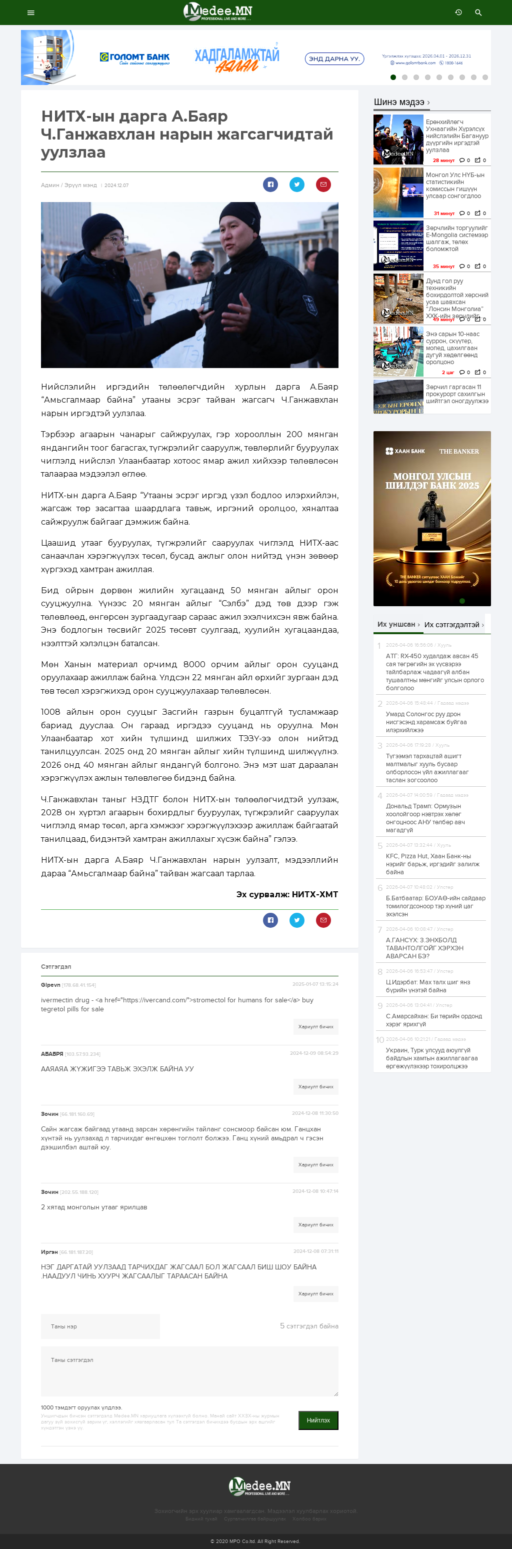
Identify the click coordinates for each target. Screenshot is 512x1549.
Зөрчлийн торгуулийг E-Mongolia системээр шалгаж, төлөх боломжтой (457, 239)
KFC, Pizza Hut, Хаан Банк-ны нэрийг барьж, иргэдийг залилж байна (433, 864)
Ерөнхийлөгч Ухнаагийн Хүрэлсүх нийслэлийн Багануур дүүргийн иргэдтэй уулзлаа (457, 136)
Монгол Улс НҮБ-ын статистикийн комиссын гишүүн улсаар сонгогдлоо (455, 186)
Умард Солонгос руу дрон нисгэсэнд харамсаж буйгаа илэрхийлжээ (426, 722)
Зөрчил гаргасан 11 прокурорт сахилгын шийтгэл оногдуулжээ (457, 394)
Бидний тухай (202, 1519)
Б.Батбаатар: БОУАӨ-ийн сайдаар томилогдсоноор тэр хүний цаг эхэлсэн (436, 906)
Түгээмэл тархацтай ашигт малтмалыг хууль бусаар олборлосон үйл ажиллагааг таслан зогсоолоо (427, 768)
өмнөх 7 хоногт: (456, 12)
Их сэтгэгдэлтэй (452, 624)
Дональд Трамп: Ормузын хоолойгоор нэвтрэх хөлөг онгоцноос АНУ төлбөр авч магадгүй (425, 818)
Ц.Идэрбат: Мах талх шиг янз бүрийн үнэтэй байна (428, 986)
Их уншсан (397, 624)
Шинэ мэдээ (399, 102)
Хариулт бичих (316, 1027)
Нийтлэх (318, 1420)
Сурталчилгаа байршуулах (255, 1519)
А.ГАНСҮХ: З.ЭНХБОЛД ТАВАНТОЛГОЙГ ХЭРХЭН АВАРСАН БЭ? (425, 948)
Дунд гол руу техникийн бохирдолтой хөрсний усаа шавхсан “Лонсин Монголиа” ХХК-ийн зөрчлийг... (457, 299)
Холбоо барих (309, 1519)
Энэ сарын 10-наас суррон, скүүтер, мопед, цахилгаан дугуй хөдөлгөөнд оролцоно (453, 348)
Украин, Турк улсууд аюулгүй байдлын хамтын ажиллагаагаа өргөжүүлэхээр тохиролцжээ (432, 1058)
